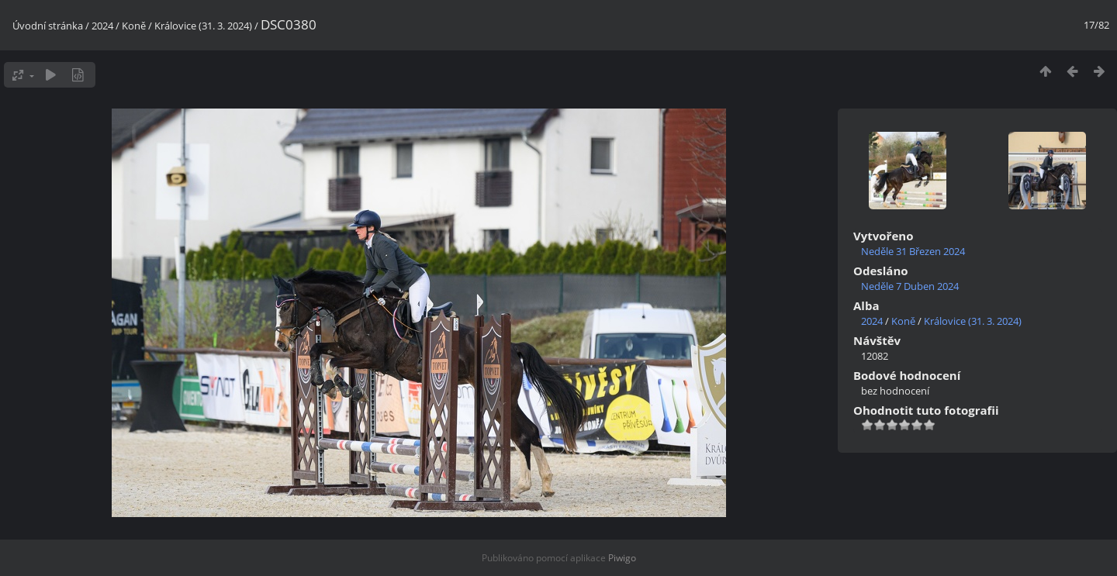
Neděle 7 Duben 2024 (910, 286)
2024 (102, 26)
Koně (134, 26)
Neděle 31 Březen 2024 (913, 251)
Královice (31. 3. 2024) (203, 26)
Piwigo (622, 557)
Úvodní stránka (47, 26)
